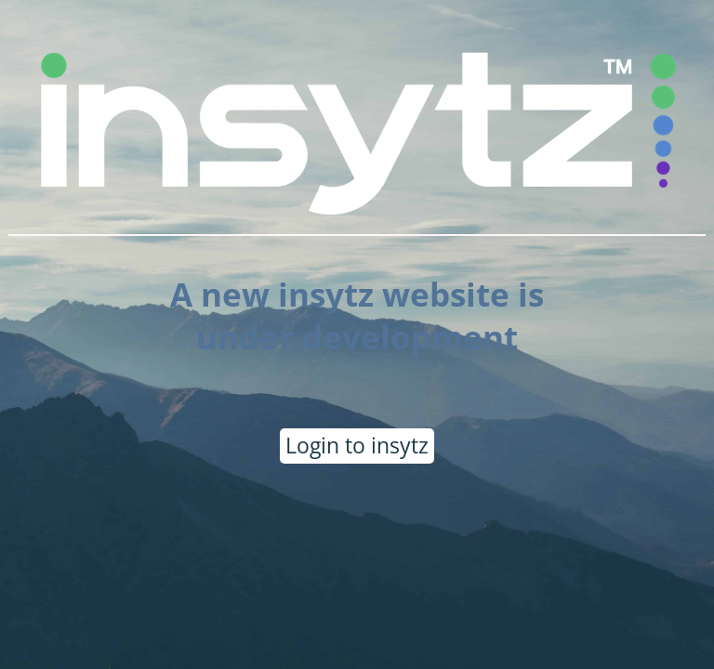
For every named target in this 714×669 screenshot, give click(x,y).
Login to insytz (357, 445)
